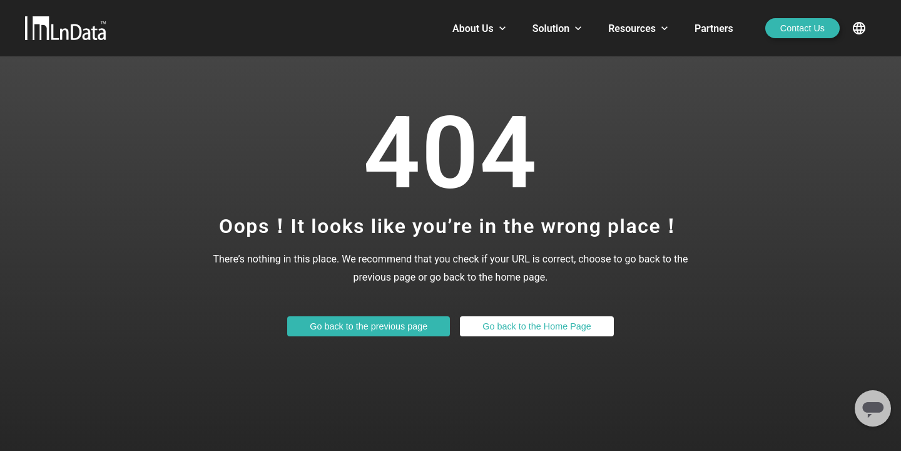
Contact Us (802, 28)
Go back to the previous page (368, 326)
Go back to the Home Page (536, 326)
